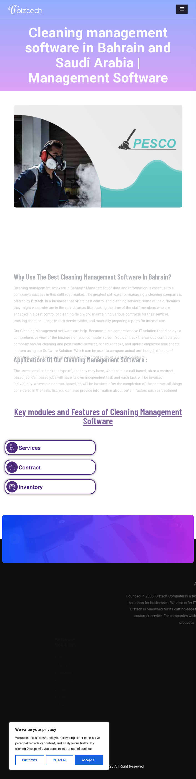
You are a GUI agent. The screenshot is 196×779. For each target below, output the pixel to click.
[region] (59, 746)
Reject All (60, 760)
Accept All (89, 760)
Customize (30, 760)
